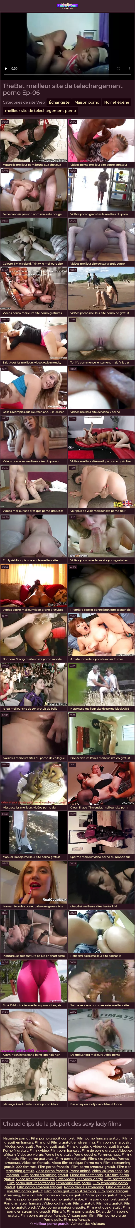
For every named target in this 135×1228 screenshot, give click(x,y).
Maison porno (86, 102)
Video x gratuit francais (111, 1146)
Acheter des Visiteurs (88, 1224)
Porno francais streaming (84, 1187)
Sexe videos (65, 1179)
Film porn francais (65, 1151)
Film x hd (42, 1142)
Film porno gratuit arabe (63, 1199)
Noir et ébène (116, 102)
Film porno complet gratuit (106, 1199)
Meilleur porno (67, 5)
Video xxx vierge (30, 1155)
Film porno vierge (112, 1216)
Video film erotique (67, 1163)
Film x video (39, 1151)
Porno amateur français (23, 1203)
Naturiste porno (16, 1138)
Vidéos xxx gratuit (19, 1146)
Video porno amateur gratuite (61, 1207)
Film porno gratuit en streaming (70, 1191)
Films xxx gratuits (102, 1159)
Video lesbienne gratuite (35, 1179)
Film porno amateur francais (43, 1216)
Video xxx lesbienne (107, 1171)
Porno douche (85, 1155)
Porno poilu (53, 1220)
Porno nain (93, 1163)
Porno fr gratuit (15, 1151)
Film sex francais (117, 1179)
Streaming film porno (73, 1183)
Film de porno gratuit (99, 1151)
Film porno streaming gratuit (44, 1175)
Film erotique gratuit (104, 1207)
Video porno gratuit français (108, 1195)
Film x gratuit (84, 1203)
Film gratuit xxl (118, 1187)
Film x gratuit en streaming (73, 1142)
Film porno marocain (113, 1142)
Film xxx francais (77, 1220)
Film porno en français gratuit (61, 1195)
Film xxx (29, 1195)
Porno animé (79, 1171)
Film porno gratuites (37, 1159)
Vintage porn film (81, 1216)
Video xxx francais (36, 1163)
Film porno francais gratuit (99, 1138)
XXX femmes (26, 1167)
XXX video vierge (89, 1179)
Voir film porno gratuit (25, 1191)
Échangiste (59, 102)
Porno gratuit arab (50, 1146)
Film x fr (58, 1211)
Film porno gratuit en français (31, 1183)
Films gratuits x (78, 1146)
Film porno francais (71, 1159)
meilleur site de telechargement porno (40, 111)
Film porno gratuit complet (53, 1138)
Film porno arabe (80, 1211)
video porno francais (52, 1171)
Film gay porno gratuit (24, 1199)
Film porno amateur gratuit (93, 1167)
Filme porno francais (86, 1175)
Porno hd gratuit (58, 1155)
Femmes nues (109, 1155)
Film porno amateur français (39, 1187)
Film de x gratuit (109, 1203)
